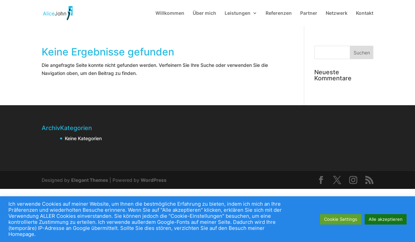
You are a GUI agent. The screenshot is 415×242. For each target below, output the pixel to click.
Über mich (204, 13)
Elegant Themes (89, 180)
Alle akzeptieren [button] (386, 219)
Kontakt (364, 13)
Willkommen (169, 13)
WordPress (154, 180)
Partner (308, 13)
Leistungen (237, 13)
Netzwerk (337, 13)
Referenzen (279, 13)
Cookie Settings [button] (340, 219)
